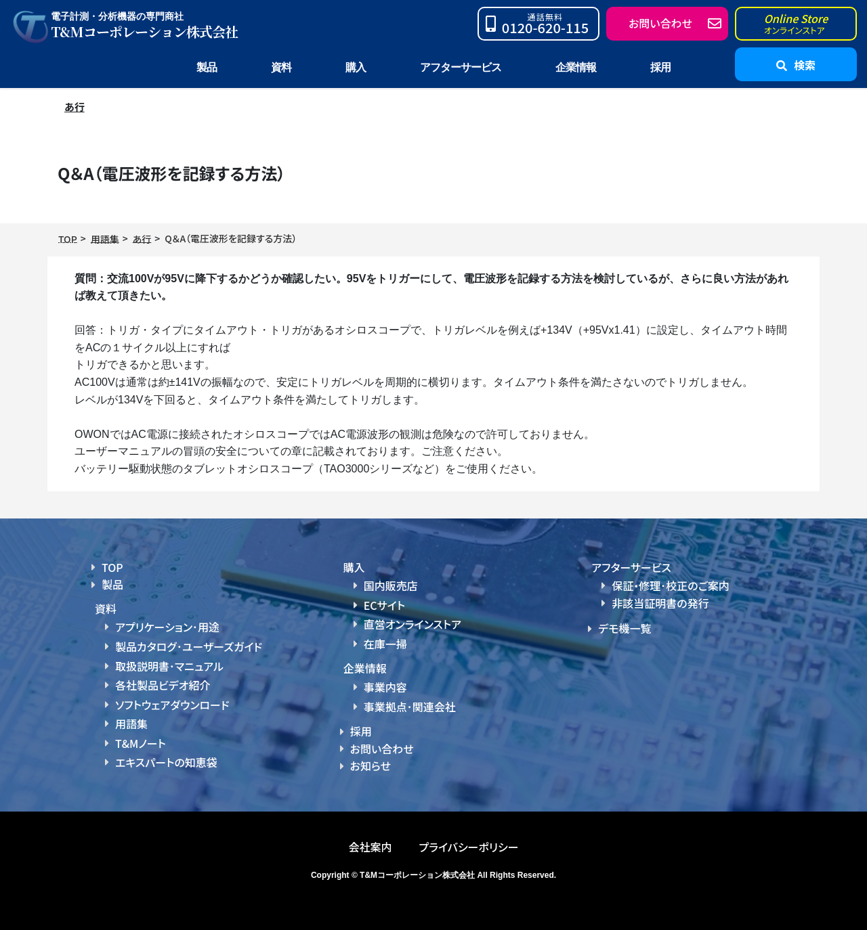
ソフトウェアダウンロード (172, 700)
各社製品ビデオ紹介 (162, 682)
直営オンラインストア (412, 622)
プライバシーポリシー (468, 841)
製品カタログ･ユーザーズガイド (188, 645)
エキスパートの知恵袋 (166, 756)
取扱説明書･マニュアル (169, 663)
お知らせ (370, 761)
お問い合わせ (382, 744)
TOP (112, 567)
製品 (112, 584)
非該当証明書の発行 (660, 603)
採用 (660, 67)
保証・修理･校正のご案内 (670, 585)
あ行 (75, 106)
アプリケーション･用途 (167, 626)
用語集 (131, 718)
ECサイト (384, 603)
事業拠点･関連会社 (410, 701)
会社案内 (370, 841)
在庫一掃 (385, 640)
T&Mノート (140, 737)
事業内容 (385, 683)
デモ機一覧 (624, 628)
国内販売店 (391, 584)
